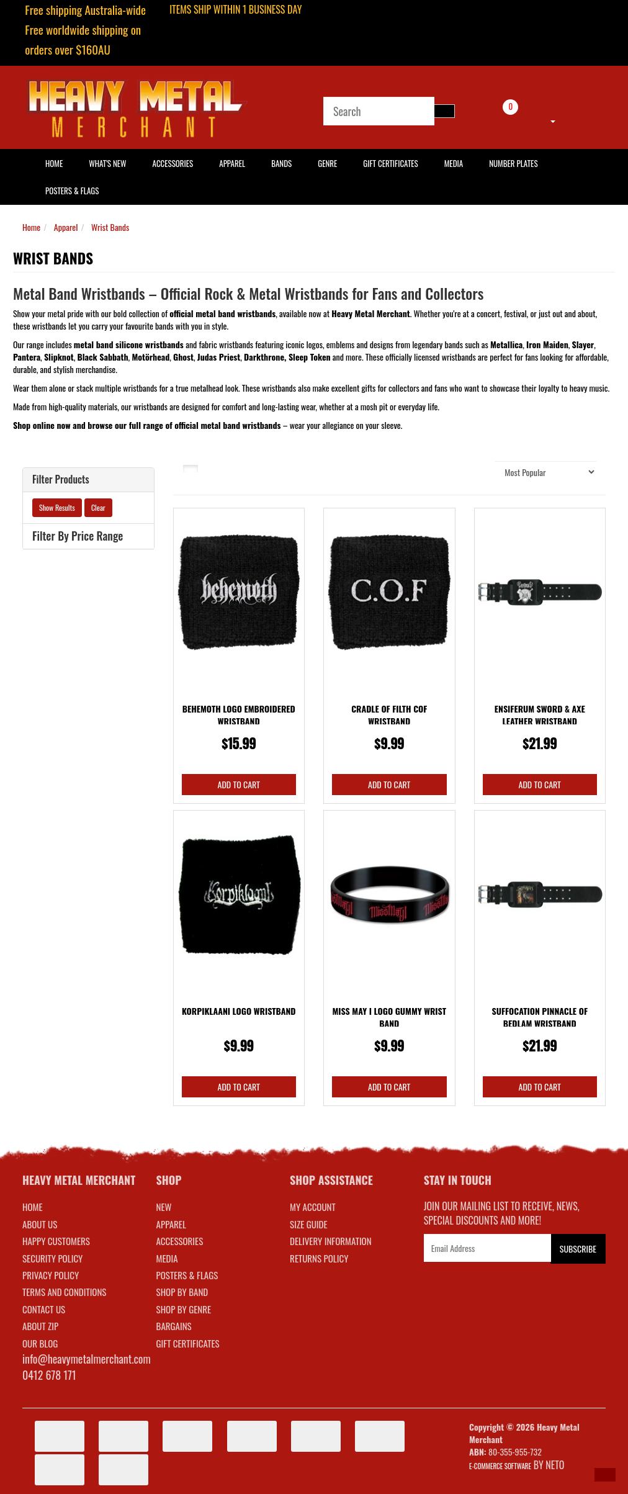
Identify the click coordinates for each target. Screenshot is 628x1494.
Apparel (232, 163)
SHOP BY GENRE (184, 1309)
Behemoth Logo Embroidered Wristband (238, 714)
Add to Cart (239, 784)
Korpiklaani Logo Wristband (239, 1010)
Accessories (173, 163)
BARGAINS (174, 1326)
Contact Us (43, 1309)
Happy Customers (56, 1241)
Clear (98, 507)
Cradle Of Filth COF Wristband (389, 714)
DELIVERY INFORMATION (331, 1241)
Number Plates (513, 163)
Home (31, 226)
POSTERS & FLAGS (187, 1275)
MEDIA (167, 1258)
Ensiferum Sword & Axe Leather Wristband (540, 714)
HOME (54, 163)
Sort (478, 471)
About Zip (40, 1326)
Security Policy (52, 1258)
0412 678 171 (49, 1375)
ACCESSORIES (180, 1241)
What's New (107, 163)
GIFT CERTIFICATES (188, 1343)
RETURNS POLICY (319, 1258)
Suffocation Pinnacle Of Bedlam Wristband (540, 1017)
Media (453, 163)
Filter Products (60, 479)
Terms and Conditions (64, 1291)
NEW (164, 1206)
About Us (39, 1224)
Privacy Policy (50, 1275)
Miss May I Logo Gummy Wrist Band (389, 1017)
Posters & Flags (72, 190)
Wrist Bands (110, 226)
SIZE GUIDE (309, 1224)
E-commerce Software (500, 1466)
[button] (605, 1475)
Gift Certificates (390, 163)
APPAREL (171, 1224)
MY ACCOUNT (313, 1206)
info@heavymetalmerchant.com (86, 1359)
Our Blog (40, 1343)
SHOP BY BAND (182, 1291)
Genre (327, 163)
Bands (281, 163)
